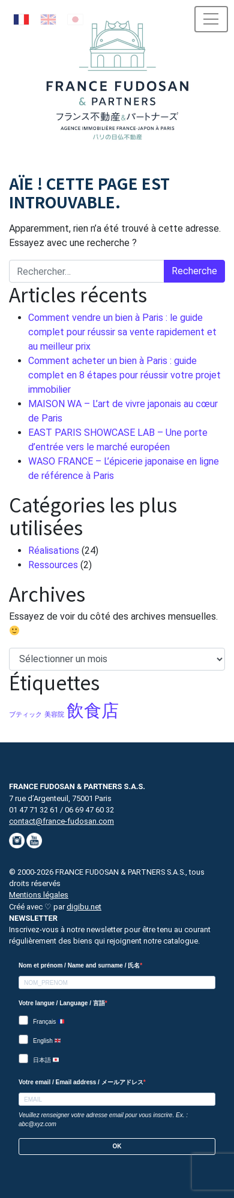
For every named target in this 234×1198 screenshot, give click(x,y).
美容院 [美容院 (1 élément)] (54, 714)
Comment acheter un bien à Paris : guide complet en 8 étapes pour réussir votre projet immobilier (124, 375)
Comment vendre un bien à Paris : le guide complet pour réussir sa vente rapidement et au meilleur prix (122, 332)
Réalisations (53, 550)
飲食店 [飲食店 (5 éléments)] (93, 710)
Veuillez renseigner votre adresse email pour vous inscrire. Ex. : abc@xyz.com (103, 1119)
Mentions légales (38, 894)
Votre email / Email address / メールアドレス (81, 1082)
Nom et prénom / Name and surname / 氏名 (79, 965)
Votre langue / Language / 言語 (62, 1003)
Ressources (53, 565)
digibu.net (84, 906)
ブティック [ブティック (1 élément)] (25, 714)
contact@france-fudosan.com (61, 821)
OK (117, 1146)
